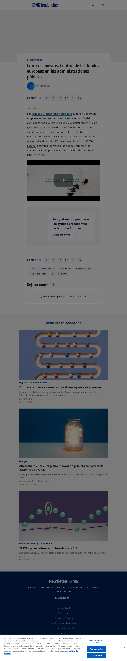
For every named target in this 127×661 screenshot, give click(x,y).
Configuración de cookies (96, 641)
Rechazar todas (96, 649)
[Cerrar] (124, 648)
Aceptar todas (96, 655)
